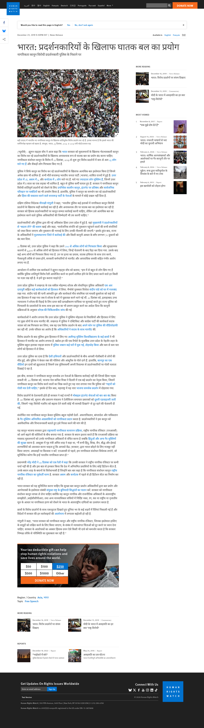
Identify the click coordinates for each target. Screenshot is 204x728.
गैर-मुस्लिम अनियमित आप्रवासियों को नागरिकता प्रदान (46, 419)
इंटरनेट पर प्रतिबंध (90, 187)
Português (82, 5)
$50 (28, 566)
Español (101, 5)
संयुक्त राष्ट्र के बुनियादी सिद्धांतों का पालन (66, 490)
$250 (60, 566)
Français (55, 5)
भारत (64, 152)
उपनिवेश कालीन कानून (69, 187)
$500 (28, 573)
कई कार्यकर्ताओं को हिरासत (44, 289)
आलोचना (59, 513)
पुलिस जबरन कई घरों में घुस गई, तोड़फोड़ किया (76, 345)
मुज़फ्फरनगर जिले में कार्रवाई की (49, 235)
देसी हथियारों (55, 356)
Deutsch (64, 5)
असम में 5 (33, 179)
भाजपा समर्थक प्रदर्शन (87, 388)
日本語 (73, 5)
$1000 (44, 573)
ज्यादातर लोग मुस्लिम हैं (91, 179)
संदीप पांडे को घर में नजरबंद (103, 289)
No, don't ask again (84, 24)
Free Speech (31, 601)
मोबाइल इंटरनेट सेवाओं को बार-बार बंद (91, 395)
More (111, 5)
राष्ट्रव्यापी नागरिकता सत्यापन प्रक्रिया (64, 430)
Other (60, 573)
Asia (40, 597)
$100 (44, 566)
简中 (33, 5)
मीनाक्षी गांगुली (46, 203)
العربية (26, 5)
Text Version (27, 697)
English (46, 5)
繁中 (39, 5)
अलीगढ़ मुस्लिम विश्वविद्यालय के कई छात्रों (88, 337)
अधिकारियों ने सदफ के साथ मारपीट (74, 329)
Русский (92, 5)
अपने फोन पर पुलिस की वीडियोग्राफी (100, 325)
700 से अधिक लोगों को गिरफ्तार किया (83, 246)
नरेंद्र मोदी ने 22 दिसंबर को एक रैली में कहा (47, 462)
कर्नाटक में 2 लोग (52, 179)
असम (62, 474)
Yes (68, 24)
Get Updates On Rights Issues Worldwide (50, 683)
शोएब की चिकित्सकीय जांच (51, 310)
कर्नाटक (74, 474)
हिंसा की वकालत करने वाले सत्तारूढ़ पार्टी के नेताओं (47, 196)
